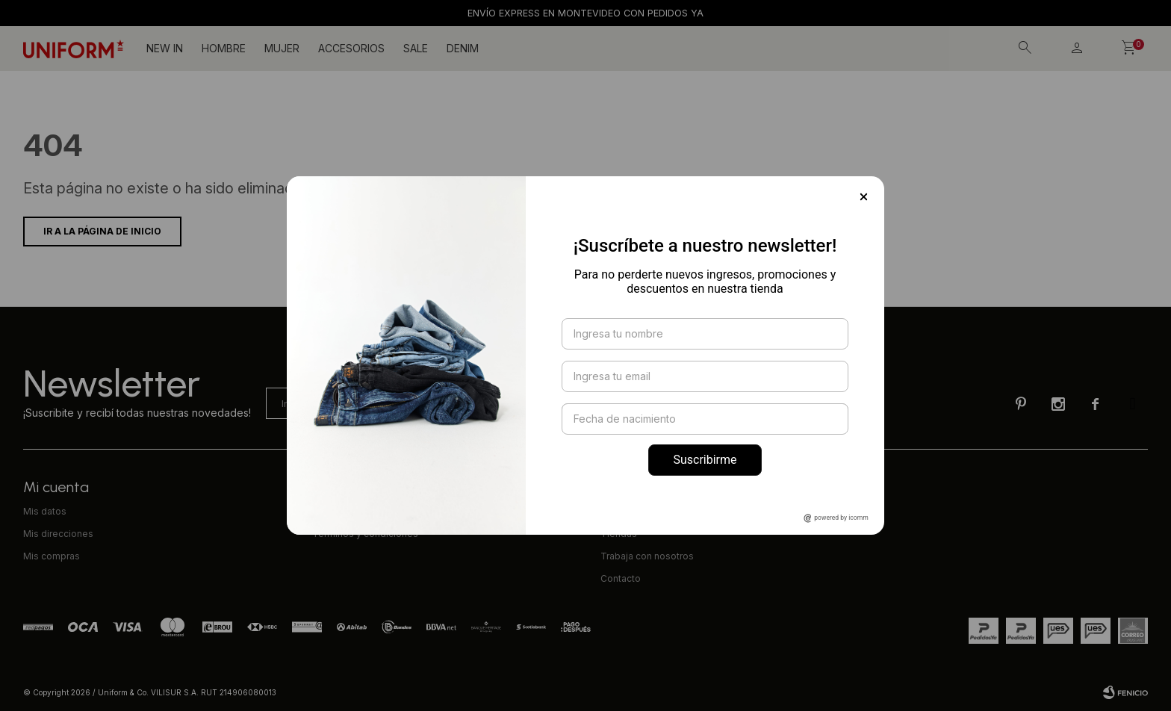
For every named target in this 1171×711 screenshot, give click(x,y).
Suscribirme (704, 460)
